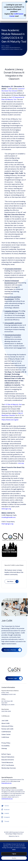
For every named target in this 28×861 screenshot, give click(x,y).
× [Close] (26, 1)
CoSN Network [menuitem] (6, 731)
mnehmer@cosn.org (6, 798)
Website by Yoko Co (14, 836)
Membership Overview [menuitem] (8, 768)
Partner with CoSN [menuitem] (7, 729)
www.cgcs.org (6, 509)
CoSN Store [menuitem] (5, 737)
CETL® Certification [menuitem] (7, 765)
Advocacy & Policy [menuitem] (7, 726)
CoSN (10, 89)
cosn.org (21, 463)
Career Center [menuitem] (6, 734)
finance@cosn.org (6, 783)
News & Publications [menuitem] (7, 757)
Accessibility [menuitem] (5, 746)
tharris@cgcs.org (7, 524)
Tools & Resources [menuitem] (7, 762)
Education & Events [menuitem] (7, 760)
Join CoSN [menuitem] (4, 720)
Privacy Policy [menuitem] (5, 743)
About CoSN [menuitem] (5, 723)
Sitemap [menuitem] (4, 748)
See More (10, 581)
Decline (14, 858)
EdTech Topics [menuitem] (6, 754)
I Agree (14, 854)
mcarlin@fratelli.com (8, 517)
